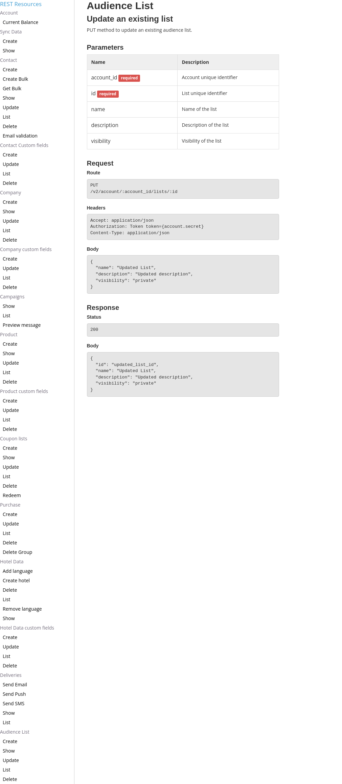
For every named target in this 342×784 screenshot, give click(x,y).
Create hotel (16, 580)
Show (9, 50)
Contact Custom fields (24, 145)
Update (11, 107)
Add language (18, 571)
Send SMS (13, 703)
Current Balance (20, 22)
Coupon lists (13, 438)
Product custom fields (24, 391)
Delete (10, 126)
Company (10, 192)
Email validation (20, 135)
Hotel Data (11, 561)
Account (9, 12)
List (6, 117)
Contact (8, 60)
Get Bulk (12, 88)
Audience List (14, 732)
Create (10, 41)
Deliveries (11, 675)
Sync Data (11, 31)
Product (8, 334)
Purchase (10, 504)
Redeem (12, 495)
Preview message (22, 325)
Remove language (22, 609)
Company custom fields (26, 249)
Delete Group (17, 552)
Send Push (14, 694)
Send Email (15, 684)
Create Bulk (15, 79)
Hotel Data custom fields (27, 627)
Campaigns (12, 296)
